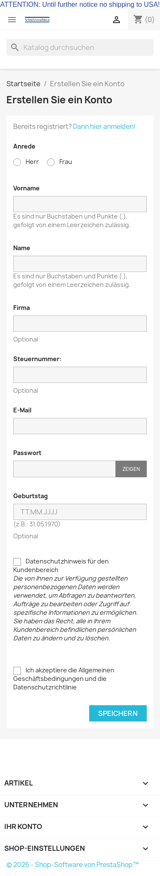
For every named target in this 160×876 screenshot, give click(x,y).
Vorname (26, 188)
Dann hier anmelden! (104, 126)
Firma (21, 308)
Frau (59, 162)
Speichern (118, 713)
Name (21, 248)
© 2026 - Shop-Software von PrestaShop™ (72, 864)
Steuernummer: (37, 359)
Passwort (27, 453)
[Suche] (80, 47)
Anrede (24, 146)
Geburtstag (30, 496)
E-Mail (22, 410)
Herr (26, 162)
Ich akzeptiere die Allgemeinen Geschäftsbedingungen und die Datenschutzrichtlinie (63, 678)
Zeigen (131, 469)
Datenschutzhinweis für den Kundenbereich (75, 599)
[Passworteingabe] (64, 469)
